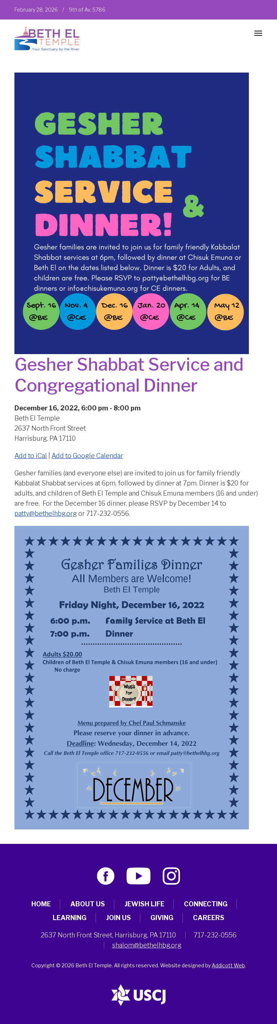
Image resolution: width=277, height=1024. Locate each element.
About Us (87, 904)
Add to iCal (30, 455)
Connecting (206, 904)
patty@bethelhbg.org (45, 513)
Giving (161, 917)
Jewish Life (144, 904)
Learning (70, 917)
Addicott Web (228, 965)
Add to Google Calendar (87, 455)
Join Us (118, 917)
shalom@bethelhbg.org (146, 945)
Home (41, 904)
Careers (208, 917)
